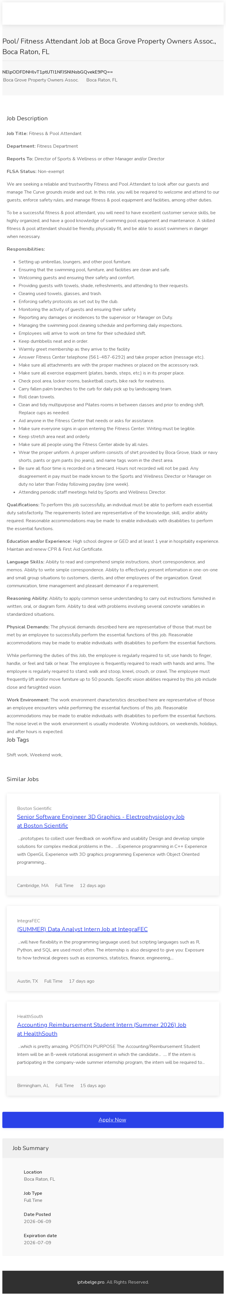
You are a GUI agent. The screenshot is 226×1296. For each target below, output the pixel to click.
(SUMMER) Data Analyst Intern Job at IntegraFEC (82, 929)
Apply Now (112, 1119)
